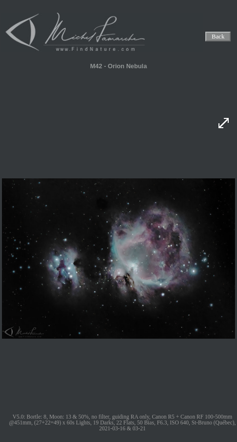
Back (218, 36)
